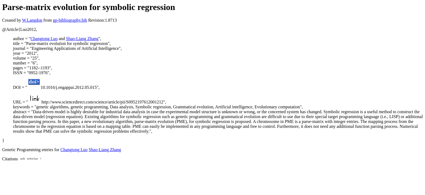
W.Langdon (32, 20)
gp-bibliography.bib (70, 20)
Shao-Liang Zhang (82, 38)
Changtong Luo (43, 38)
